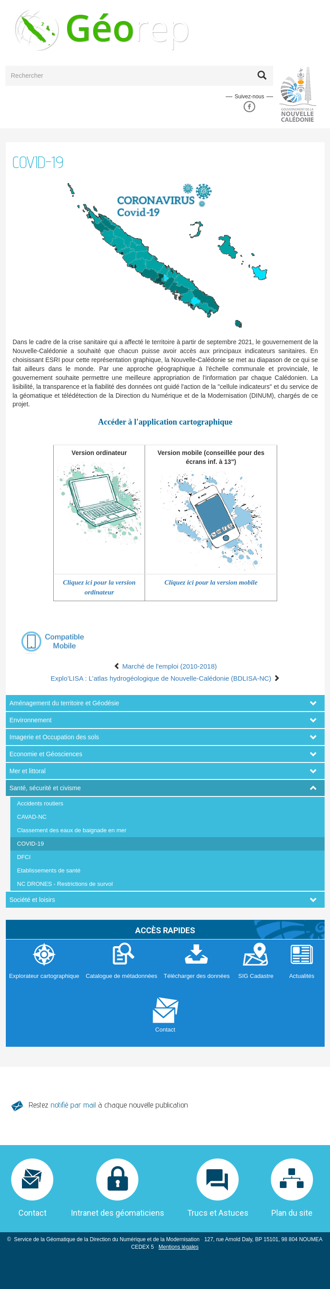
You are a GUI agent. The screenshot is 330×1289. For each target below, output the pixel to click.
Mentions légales (178, 1247)
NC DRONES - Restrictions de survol (65, 883)
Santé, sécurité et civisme (45, 788)
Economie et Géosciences (45, 754)
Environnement (30, 720)
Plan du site (292, 1212)
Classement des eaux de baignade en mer (71, 830)
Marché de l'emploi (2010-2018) (165, 666)
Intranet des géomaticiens (117, 1212)
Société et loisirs (32, 899)
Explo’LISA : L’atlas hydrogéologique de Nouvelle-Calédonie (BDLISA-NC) (165, 678)
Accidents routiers (40, 803)
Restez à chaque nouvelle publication (108, 1104)
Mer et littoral (27, 771)
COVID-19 (30, 843)
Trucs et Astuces (218, 1212)
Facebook (249, 107)
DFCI (23, 857)
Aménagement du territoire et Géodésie (64, 703)
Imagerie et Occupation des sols (54, 737)
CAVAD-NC (32, 816)
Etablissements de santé (49, 870)
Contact (32, 1212)
